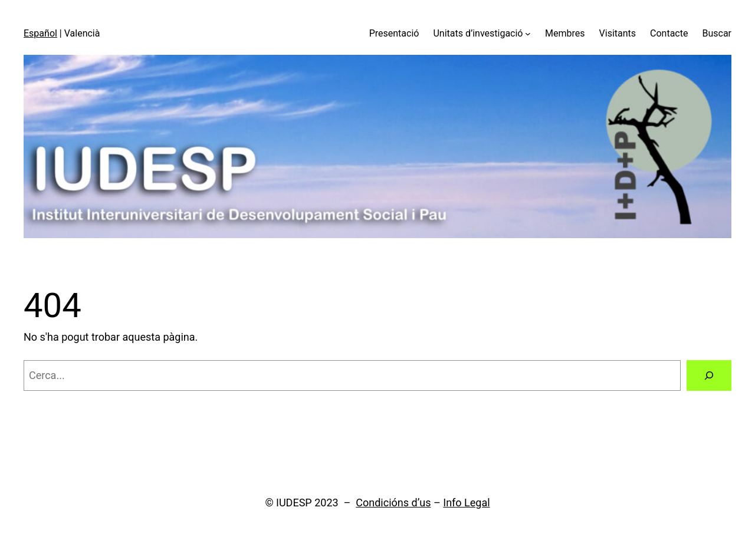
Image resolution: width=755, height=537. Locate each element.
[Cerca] (709, 375)
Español (40, 33)
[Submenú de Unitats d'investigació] (528, 34)
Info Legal (466, 502)
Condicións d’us (393, 502)
